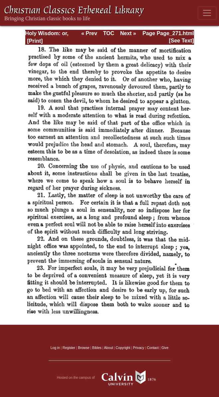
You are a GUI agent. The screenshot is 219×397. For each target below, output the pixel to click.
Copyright (123, 348)
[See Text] (181, 40)
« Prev (89, 33)
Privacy (138, 348)
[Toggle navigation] (207, 13)
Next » (128, 33)
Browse (83, 348)
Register (68, 348)
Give (165, 348)
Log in (55, 348)
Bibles (96, 348)
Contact (153, 348)
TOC (108, 33)
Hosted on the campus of (109, 377)
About (108, 348)
